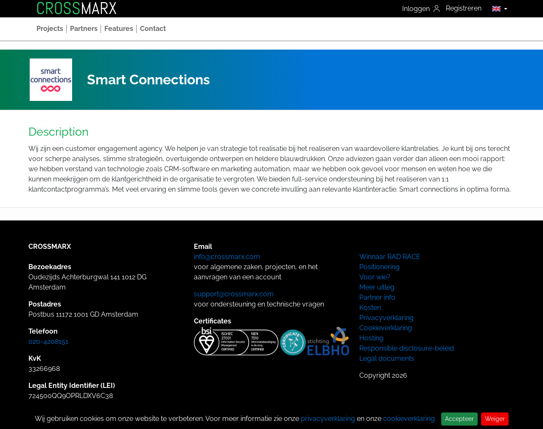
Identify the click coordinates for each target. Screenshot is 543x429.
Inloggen (420, 9)
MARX (76, 8)
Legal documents (386, 358)
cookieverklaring (409, 419)
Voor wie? (374, 277)
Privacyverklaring (386, 318)
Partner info (377, 297)
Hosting (371, 338)
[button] (497, 8)
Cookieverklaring (385, 328)
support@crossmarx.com (234, 294)
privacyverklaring (328, 419)
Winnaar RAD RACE (389, 257)
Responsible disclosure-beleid (406, 348)
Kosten (370, 308)
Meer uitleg (377, 287)
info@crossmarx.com (227, 257)
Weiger (495, 418)
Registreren (463, 8)
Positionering (379, 267)
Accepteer (459, 418)
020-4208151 (48, 341)
